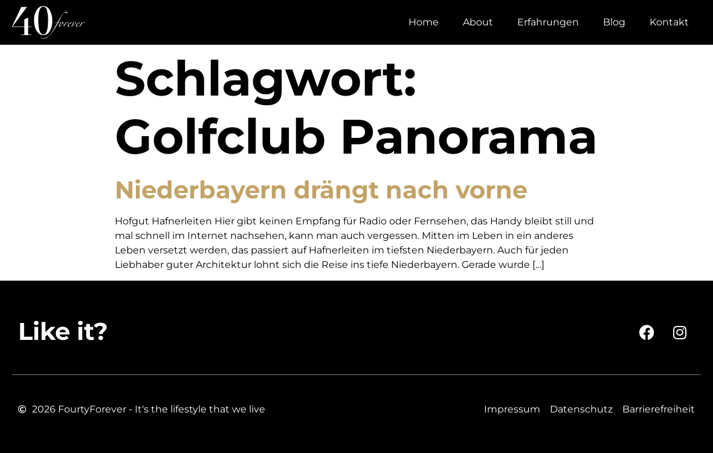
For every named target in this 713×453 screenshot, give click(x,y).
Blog (614, 22)
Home (423, 22)
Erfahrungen (548, 22)
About (478, 22)
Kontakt (669, 22)
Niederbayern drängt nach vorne (321, 189)
